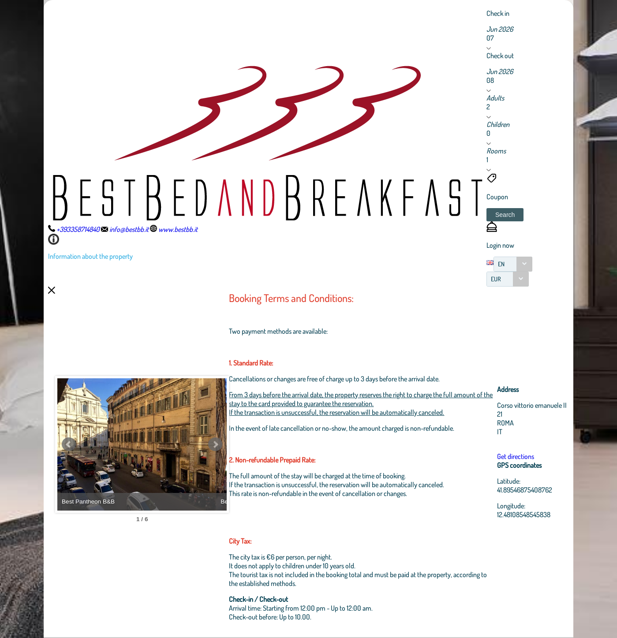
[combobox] (513, 264)
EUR (496, 279)
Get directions (516, 456)
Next (222, 444)
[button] (505, 214)
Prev (69, 444)
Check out (500, 55)
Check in (497, 13)
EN (501, 264)
